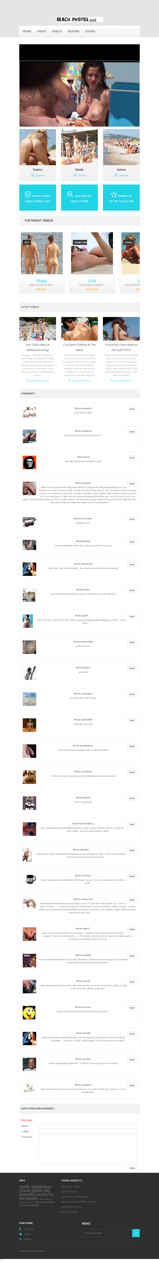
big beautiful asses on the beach (36, 1194)
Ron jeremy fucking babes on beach (78, 1201)
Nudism (73, 31)
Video (41, 31)
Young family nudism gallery (74, 1196)
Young (90, 31)
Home (27, 31)
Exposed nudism (69, 1191)
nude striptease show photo (35, 1188)
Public (57, 31)
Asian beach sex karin (71, 1206)
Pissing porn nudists (70, 1186)
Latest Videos (30, 307)
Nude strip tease (69, 1212)
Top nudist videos (38, 220)
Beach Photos (38, 1251)
